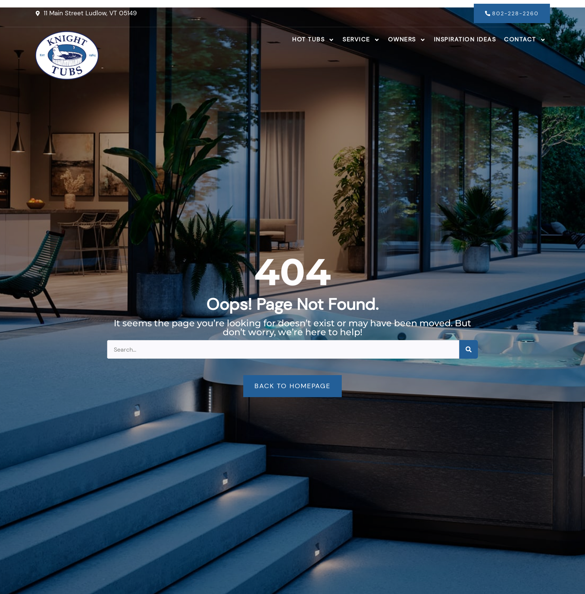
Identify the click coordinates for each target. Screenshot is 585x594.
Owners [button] (407, 40)
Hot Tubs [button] (313, 40)
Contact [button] (525, 40)
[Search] (468, 349)
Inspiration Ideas (465, 39)
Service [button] (361, 40)
